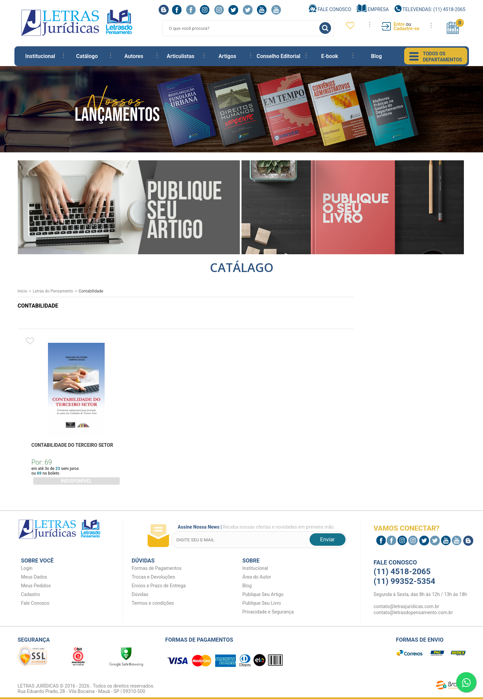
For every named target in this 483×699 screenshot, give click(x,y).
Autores (133, 56)
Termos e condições (153, 603)
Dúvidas (140, 594)
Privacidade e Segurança (268, 611)
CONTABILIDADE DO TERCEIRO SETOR (72, 445)
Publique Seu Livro (262, 603)
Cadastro (30, 594)
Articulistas (180, 56)
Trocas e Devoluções (153, 577)
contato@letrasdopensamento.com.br (413, 612)
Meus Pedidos (36, 585)
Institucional (40, 56)
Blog (376, 56)
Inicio (23, 291)
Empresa (373, 9)
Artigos (227, 56)
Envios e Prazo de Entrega (159, 585)
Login (27, 568)
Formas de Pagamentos (157, 568)
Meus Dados (34, 577)
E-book (329, 56)
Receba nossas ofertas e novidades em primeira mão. (254, 527)
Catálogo (87, 56)
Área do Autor (257, 577)
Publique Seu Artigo (263, 594)
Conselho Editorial (278, 56)
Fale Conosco (330, 9)
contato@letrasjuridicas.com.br (406, 606)
